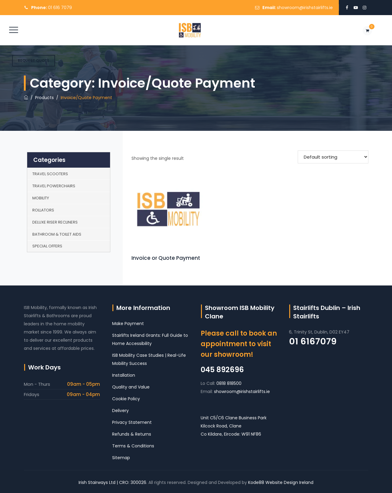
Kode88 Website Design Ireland (280, 482)
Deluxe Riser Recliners (55, 222)
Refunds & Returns (131, 434)
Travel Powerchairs (53, 186)
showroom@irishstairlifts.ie (305, 8)
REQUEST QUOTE (33, 60)
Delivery (120, 411)
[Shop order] (333, 156)
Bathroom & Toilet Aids (56, 234)
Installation (123, 375)
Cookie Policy (126, 399)
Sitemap (121, 458)
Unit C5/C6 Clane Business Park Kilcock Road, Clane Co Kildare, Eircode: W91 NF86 (234, 426)
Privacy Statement (132, 422)
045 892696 (222, 370)
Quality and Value (131, 387)
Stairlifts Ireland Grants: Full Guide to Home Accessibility (150, 339)
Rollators (43, 210)
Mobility (40, 198)
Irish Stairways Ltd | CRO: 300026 (112, 482)
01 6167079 (313, 341)
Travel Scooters (50, 174)
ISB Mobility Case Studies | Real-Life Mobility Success (149, 359)
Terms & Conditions (133, 446)
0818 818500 (228, 383)
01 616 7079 (60, 8)
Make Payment (128, 324)
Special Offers (47, 246)
